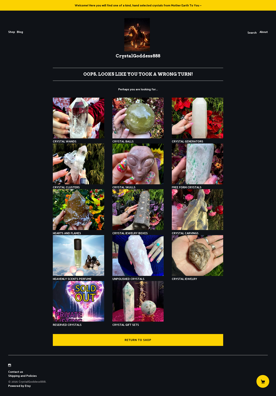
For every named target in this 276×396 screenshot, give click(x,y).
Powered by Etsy (19, 385)
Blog (20, 31)
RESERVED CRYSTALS (78, 322)
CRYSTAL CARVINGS (197, 230)
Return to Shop (138, 339)
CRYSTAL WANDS (78, 139)
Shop (11, 31)
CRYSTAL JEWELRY (197, 276)
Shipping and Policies (22, 375)
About (264, 31)
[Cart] (262, 381)
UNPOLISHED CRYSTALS (138, 276)
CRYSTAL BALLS (138, 139)
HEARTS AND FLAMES (78, 230)
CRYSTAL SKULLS (138, 185)
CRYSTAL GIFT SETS (138, 322)
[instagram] (9, 365)
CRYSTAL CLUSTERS (78, 185)
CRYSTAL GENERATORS (197, 139)
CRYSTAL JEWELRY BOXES (138, 230)
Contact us (15, 372)
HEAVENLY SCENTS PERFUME (78, 276)
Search (252, 32)
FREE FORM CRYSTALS (197, 185)
